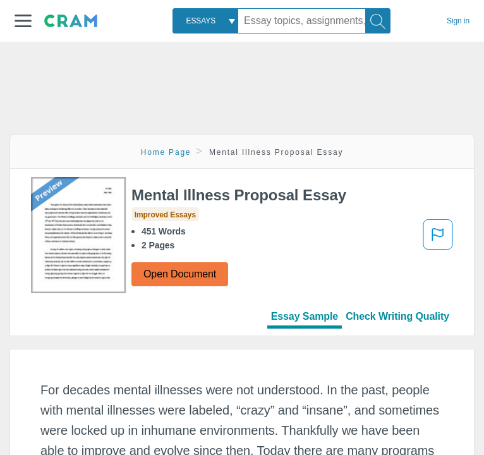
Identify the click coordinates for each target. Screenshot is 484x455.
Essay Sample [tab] (304, 316)
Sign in (458, 20)
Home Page (166, 152)
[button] (23, 21)
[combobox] (205, 20)
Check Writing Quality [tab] (397, 316)
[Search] (377, 20)
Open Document (179, 274)
